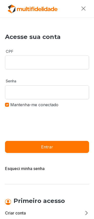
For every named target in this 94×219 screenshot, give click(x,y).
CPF (9, 51)
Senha (11, 81)
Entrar (47, 146)
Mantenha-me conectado (34, 104)
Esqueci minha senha (25, 168)
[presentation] (43, 123)
